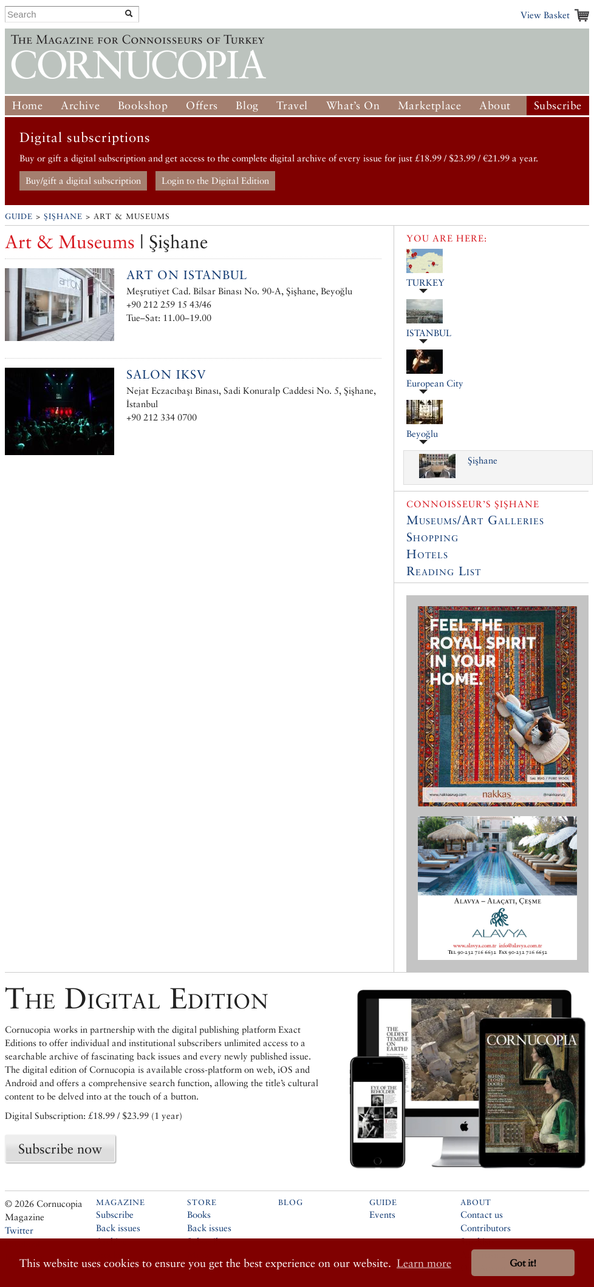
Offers (202, 105)
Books (199, 1214)
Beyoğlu (422, 433)
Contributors (485, 1228)
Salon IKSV (166, 374)
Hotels (427, 554)
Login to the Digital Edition (215, 180)
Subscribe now (60, 1149)
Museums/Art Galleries (475, 520)
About (495, 105)
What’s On (353, 105)
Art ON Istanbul (186, 275)
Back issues (118, 1228)
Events (382, 1214)
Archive (80, 105)
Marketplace (430, 105)
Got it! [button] (523, 1263)
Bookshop (143, 105)
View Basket (545, 15)
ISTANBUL (428, 333)
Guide (19, 216)
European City (434, 383)
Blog (247, 105)
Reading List (443, 571)
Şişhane (63, 216)
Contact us (481, 1214)
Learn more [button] (424, 1263)
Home (27, 105)
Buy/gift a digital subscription (83, 180)
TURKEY (425, 282)
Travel (292, 105)
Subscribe (558, 105)
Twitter (19, 1230)
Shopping (432, 537)
